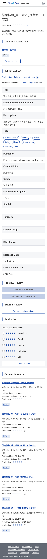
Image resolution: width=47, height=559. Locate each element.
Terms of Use (27, 547)
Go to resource (11, 61)
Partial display (29, 83)
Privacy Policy (33, 550)
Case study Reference (23, 289)
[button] (43, 3)
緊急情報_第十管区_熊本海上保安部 (18, 477)
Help (37, 547)
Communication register (23, 311)
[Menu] (4, 3)
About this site (13, 547)
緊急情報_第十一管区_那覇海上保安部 (19, 508)
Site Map (35, 553)
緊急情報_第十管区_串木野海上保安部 (19, 445)
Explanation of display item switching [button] (20, 77)
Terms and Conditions (16, 550)
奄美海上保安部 (9, 50)
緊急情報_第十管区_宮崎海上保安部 (18, 383)
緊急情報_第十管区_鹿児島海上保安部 (19, 414)
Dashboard (24, 553)
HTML (6, 405)
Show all (38, 83)
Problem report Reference (23, 296)
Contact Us (12, 553)
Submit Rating (23, 363)
